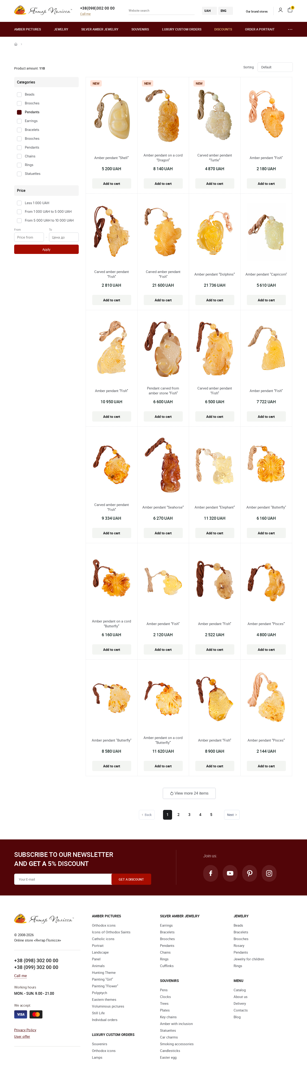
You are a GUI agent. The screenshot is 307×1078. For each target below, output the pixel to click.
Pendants (32, 112)
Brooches (32, 103)
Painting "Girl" (102, 979)
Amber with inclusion (176, 1023)
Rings (29, 165)
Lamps (97, 1057)
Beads (29, 94)
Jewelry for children (249, 959)
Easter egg (168, 1057)
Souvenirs (140, 29)
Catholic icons (103, 938)
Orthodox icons (104, 925)
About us (241, 996)
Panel (96, 959)
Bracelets (32, 130)
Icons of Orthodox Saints (111, 932)
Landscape (100, 952)
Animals (98, 965)
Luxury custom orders (181, 29)
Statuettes (32, 174)
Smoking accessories (177, 1043)
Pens (164, 990)
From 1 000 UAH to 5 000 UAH (48, 211)
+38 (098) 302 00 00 (36, 960)
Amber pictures (27, 29)
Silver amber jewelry (99, 29)
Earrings (31, 121)
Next (232, 814)
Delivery (240, 1003)
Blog (237, 1017)
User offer (22, 1036)
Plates (165, 1010)
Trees (164, 1003)
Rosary (239, 945)
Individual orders (105, 1019)
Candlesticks (170, 1050)
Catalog (240, 990)
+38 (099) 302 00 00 (36, 967)
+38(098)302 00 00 (97, 8)
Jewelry (61, 29)
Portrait (98, 945)
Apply (46, 249)
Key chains (168, 1017)
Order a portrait (260, 29)
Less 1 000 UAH (37, 203)
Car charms (169, 1037)
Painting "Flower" (105, 986)
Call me (85, 14)
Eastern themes (104, 999)
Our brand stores (254, 11)
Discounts (223, 29)
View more (189, 793)
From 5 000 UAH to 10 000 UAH (49, 220)
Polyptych (99, 992)
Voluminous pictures (108, 1006)
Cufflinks (167, 965)
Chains (30, 156)
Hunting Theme (104, 972)
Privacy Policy (25, 1030)
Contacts (241, 1010)
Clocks (165, 996)
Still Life (98, 1013)
